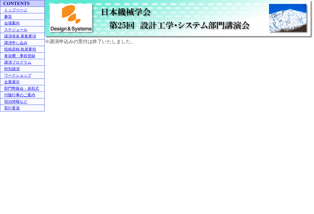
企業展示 (12, 82)
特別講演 (12, 69)
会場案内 (12, 23)
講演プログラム (17, 62)
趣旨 (8, 16)
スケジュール (15, 29)
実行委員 (12, 108)
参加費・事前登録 (19, 56)
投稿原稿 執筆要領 (20, 49)
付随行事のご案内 (19, 95)
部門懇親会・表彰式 (21, 88)
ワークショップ (17, 75)
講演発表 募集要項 (20, 36)
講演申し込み (15, 42)
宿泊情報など (15, 101)
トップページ (15, 10)
